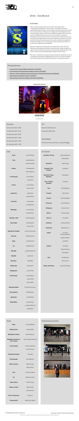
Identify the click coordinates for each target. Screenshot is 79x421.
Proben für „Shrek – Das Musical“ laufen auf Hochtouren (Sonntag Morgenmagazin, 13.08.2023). (34, 73)
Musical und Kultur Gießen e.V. (17, 413)
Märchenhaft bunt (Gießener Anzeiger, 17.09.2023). (23, 75)
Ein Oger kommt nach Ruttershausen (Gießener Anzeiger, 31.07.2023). (28, 71)
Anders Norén (30, 415)
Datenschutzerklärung (68, 413)
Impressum (54, 413)
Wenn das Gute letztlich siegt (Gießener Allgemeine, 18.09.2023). (26, 78)
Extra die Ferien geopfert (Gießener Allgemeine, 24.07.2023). (25, 69)
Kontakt (59, 413)
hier (68, 142)
